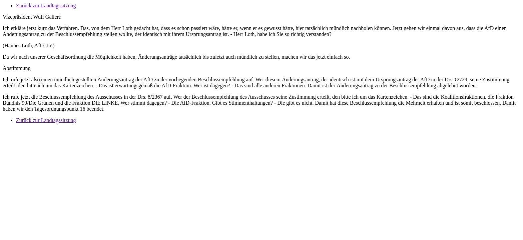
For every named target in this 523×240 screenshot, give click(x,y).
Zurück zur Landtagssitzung (46, 5)
